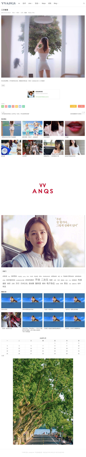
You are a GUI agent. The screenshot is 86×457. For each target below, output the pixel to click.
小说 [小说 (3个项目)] (70, 280)
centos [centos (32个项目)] (14, 276)
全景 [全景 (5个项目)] (55, 280)
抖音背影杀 (54, 129)
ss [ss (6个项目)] (61, 276)
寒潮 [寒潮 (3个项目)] (67, 280)
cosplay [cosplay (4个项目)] (20, 276)
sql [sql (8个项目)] (59, 276)
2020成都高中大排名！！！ (77, 113)
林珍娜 (11, 148)
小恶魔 (75, 129)
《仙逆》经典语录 (54, 301)
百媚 (25, 12)
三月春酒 (42, 81)
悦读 (36, 3)
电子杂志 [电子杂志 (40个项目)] (51, 283)
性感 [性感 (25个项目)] (80, 280)
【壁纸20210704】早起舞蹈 (11, 129)
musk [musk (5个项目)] (31, 276)
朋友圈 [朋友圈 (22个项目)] (31, 283)
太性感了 (32, 148)
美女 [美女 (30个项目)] (66, 283)
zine (29, 3)
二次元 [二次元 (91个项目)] (44, 279)
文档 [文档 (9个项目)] (13, 283)
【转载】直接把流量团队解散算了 (54, 320)
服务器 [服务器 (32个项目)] (38, 283)
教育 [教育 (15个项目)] (8, 283)
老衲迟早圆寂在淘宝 (75, 148)
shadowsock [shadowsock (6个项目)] (46, 276)
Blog (54, 3)
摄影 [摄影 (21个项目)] (4, 283)
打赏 (73, 106)
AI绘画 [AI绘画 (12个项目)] (5, 276)
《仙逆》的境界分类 (11, 320)
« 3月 (2, 355)
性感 (3, 85)
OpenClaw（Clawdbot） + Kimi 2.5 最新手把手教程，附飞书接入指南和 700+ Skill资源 (32, 322)
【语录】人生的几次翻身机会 (75, 320)
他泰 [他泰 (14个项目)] (51, 280)
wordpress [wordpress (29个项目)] (10, 280)
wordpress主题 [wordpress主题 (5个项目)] (20, 280)
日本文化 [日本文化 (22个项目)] (24, 283)
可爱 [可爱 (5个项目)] (58, 280)
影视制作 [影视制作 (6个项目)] (74, 280)
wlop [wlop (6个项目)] (4, 280)
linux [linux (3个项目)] (28, 276)
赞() (81, 106)
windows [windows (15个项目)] (78, 276)
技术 (24, 3)
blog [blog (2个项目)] (9, 276)
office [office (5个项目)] (40, 276)
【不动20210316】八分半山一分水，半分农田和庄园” (15, 113)
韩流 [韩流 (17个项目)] (4, 286)
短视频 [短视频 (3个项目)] (57, 283)
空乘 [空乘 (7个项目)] (61, 283)
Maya (43, 3)
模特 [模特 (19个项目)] (44, 283)
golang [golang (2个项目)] (24, 276)
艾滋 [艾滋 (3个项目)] (70, 283)
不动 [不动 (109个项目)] (37, 279)
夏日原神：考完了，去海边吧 (32, 129)
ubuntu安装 (11, 301)
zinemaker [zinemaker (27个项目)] (29, 280)
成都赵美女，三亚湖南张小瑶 (54, 148)
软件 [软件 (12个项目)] (79, 283)
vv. (19, 3)
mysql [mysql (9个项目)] (36, 276)
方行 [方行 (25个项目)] (17, 283)
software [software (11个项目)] (54, 276)
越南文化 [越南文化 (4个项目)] (74, 283)
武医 (49, 3)
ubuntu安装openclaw (32, 301)
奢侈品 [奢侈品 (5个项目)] (62, 280)
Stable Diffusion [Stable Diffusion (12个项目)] (68, 276)
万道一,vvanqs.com (33, 81)
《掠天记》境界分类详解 (75, 301)
